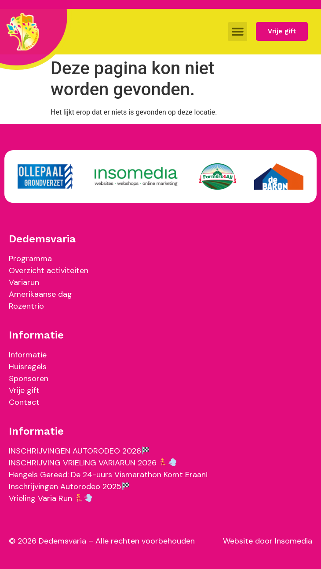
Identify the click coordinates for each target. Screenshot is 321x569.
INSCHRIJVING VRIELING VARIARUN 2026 (92, 462)
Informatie (28, 354)
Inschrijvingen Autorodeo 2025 (69, 486)
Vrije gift (24, 390)
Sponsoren (28, 378)
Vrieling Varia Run (50, 498)
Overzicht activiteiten (48, 270)
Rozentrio (26, 306)
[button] (238, 31)
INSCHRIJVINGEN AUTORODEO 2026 (79, 451)
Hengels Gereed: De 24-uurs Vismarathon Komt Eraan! (108, 474)
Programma (30, 258)
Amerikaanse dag (40, 294)
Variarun (24, 282)
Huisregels (28, 366)
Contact (24, 402)
